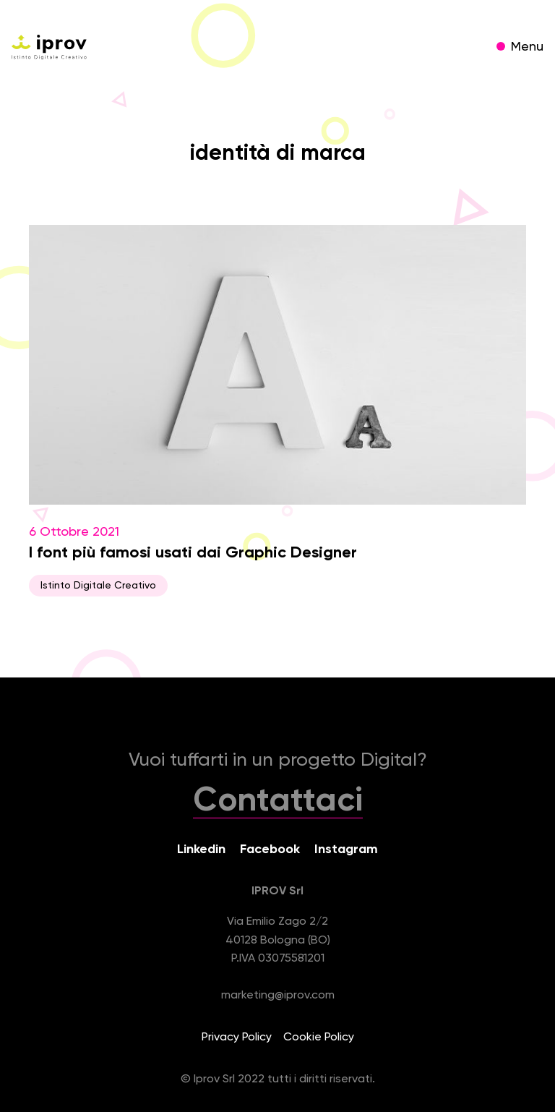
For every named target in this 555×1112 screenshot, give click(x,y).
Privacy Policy (237, 1037)
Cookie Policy (318, 1037)
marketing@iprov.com (278, 995)
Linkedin (201, 849)
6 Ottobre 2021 (277, 410)
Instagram (346, 849)
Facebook (270, 849)
